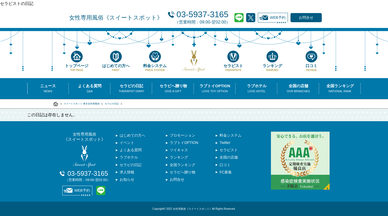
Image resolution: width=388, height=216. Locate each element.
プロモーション (182, 135)
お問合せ (177, 182)
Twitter (250, 17)
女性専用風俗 (116, 17)
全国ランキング (182, 167)
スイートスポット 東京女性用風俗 (82, 103)
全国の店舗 (229, 159)
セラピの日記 (112, 103)
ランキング (272, 61)
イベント (127, 143)
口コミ (311, 61)
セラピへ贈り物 (182, 175)
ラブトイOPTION (184, 143)
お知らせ (127, 182)
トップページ (76, 61)
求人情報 (127, 175)
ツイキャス (179, 151)
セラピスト (233, 61)
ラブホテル (129, 159)
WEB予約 (272, 17)
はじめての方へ (115, 61)
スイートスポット (55, 104)
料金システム (154, 61)
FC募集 (226, 175)
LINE (239, 17)
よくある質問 (131, 151)
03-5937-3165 (202, 17)
